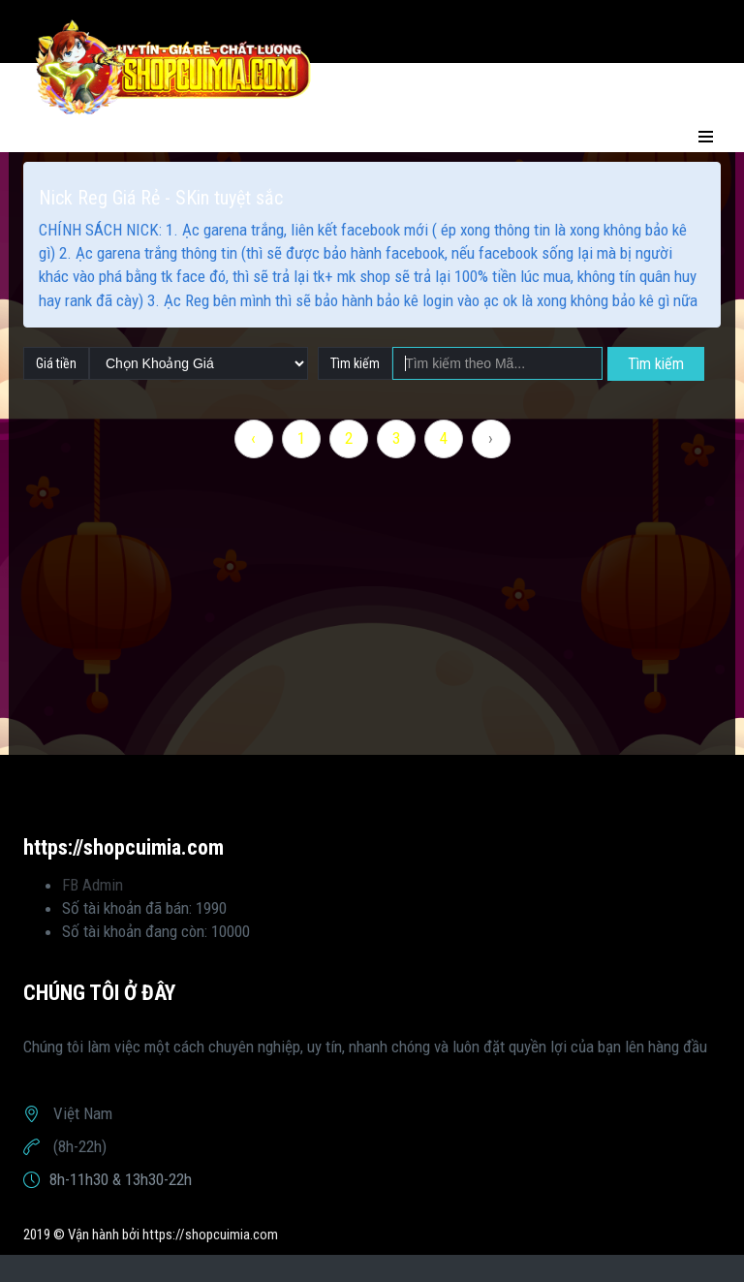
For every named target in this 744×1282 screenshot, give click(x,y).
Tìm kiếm (656, 364)
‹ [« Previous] (253, 438)
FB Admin (92, 884)
